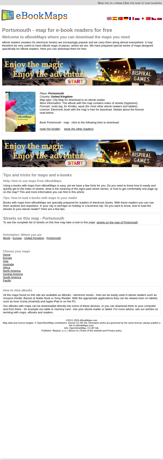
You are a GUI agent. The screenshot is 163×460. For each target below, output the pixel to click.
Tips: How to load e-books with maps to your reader (40, 198)
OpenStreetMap (77, 328)
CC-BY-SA (92, 328)
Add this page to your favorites (143, 3)
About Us (73, 330)
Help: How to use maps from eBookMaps (32, 181)
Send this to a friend (110, 3)
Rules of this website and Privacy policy (101, 330)
